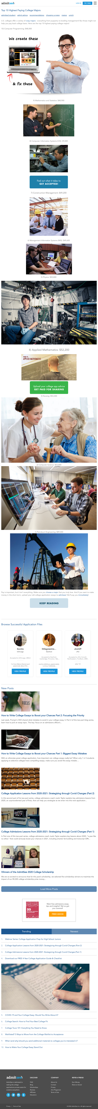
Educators (33, 1095)
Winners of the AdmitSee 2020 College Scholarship (27, 872)
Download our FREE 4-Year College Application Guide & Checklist (33, 958)
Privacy (53, 1087)
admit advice (22, 15)
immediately (83, 595)
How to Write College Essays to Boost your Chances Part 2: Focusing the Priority (42, 715)
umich (71, 15)
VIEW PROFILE (20, 671)
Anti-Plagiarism (56, 1090)
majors (64, 15)
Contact (53, 1085)
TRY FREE (87, 3)
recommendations (37, 15)
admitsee (62, 595)
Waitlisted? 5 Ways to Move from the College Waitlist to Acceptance (34, 1034)
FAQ (31, 1082)
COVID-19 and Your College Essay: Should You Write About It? (31, 1015)
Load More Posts (49, 889)
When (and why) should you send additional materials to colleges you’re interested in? (41, 1041)
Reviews (32, 1090)
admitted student (8, 15)
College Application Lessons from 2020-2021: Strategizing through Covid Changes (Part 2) (47, 793)
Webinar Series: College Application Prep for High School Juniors (33, 939)
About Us (54, 1082)
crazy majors (31, 21)
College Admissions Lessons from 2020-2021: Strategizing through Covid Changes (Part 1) (47, 831)
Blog (31, 1085)
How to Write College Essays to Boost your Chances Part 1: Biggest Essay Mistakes (44, 753)
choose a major (52, 592)
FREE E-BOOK (58, 914)
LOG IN (78, 3)
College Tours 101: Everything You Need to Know (26, 1028)
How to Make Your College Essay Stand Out (23, 1047)
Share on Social (77, 1085)
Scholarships (34, 1087)
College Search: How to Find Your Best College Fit (26, 1021)
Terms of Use (55, 1092)
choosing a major (53, 15)
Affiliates (33, 1092)
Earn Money (76, 1082)
